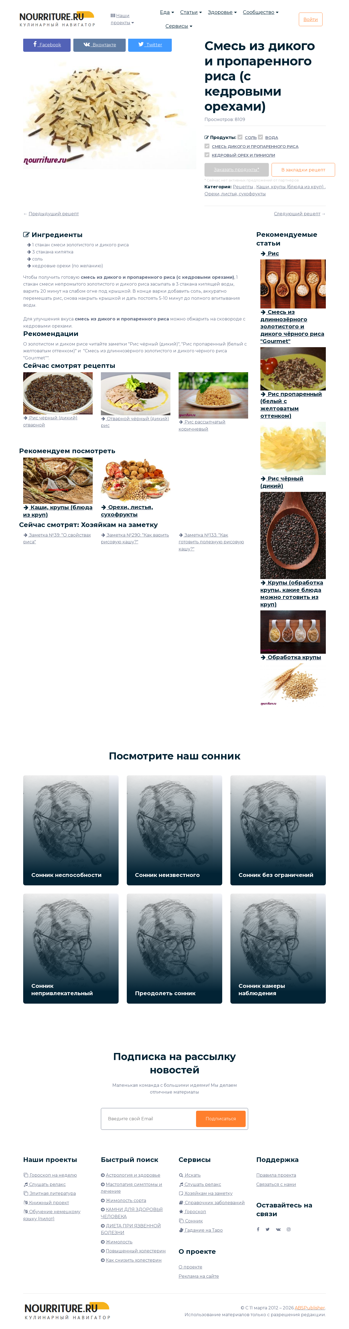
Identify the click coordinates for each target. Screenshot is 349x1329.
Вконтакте (99, 44)
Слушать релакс (44, 1184)
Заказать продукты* (236, 169)
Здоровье (220, 12)
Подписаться (221, 1118)
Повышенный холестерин (136, 1251)
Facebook (47, 44)
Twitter (150, 44)
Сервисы (177, 26)
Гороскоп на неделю (50, 1175)
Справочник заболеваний (212, 1202)
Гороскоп (192, 1211)
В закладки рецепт (303, 169)
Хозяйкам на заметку (206, 1193)
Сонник (191, 1221)
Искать (190, 1175)
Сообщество (258, 12)
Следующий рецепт (297, 213)
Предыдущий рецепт (54, 213)
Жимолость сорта (126, 1200)
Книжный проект (46, 1202)
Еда (165, 12)
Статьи (189, 12)
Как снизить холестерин (134, 1260)
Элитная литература (49, 1193)
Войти (310, 19)
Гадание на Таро (201, 1230)
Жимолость (119, 1242)
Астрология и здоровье (133, 1175)
